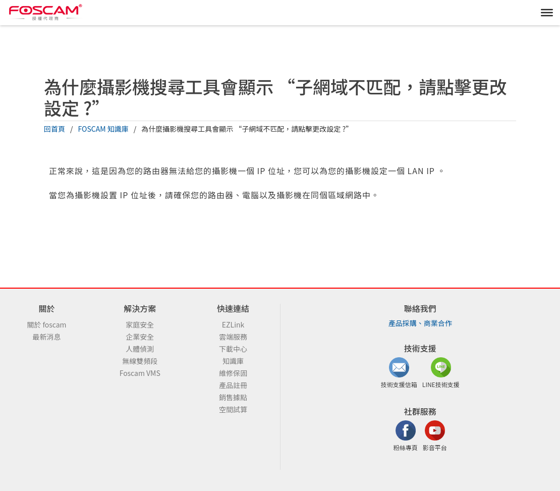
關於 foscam (46, 324)
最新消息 (46, 337)
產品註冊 (233, 385)
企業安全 (140, 337)
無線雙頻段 (139, 361)
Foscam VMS (140, 373)
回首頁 (54, 129)
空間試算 (233, 409)
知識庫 (233, 361)
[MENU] (547, 12)
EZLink (233, 324)
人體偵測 (140, 349)
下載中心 (233, 349)
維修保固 (233, 373)
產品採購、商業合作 (420, 323)
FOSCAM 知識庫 (103, 129)
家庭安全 (140, 324)
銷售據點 (233, 397)
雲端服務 (233, 337)
